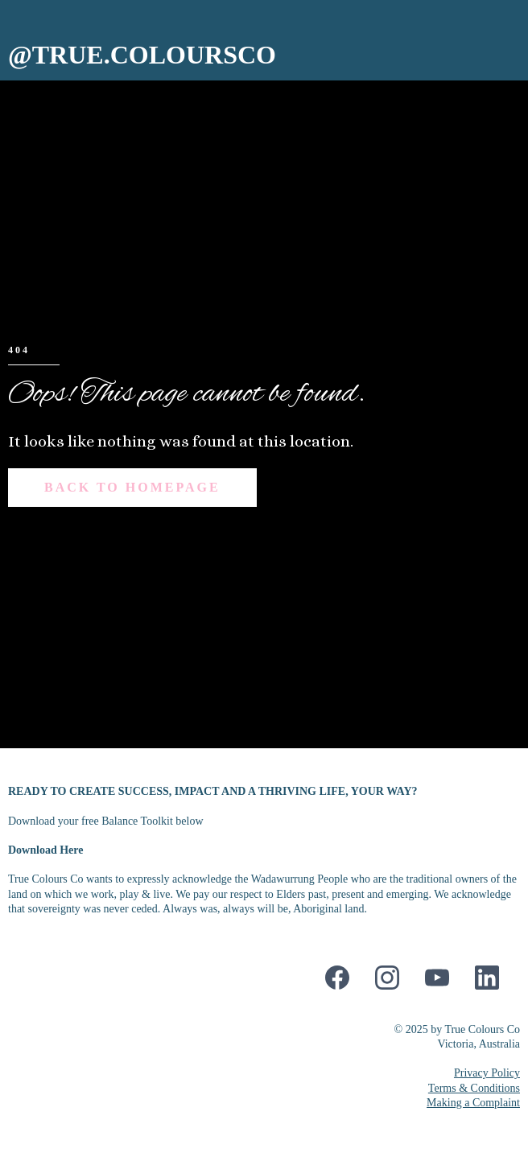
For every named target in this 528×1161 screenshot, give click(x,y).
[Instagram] (387, 978)
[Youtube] (437, 978)
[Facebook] (337, 978)
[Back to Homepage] (132, 487)
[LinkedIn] (487, 978)
